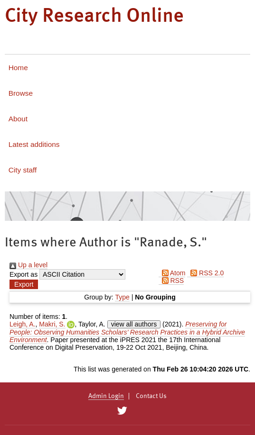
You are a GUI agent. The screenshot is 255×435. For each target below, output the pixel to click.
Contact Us (151, 396)
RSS (171, 280)
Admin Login (106, 396)
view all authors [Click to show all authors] (134, 324)
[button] (23, 284)
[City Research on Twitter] (122, 410)
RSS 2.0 (205, 273)
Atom (172, 273)
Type (122, 297)
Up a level (28, 265)
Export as (23, 274)
